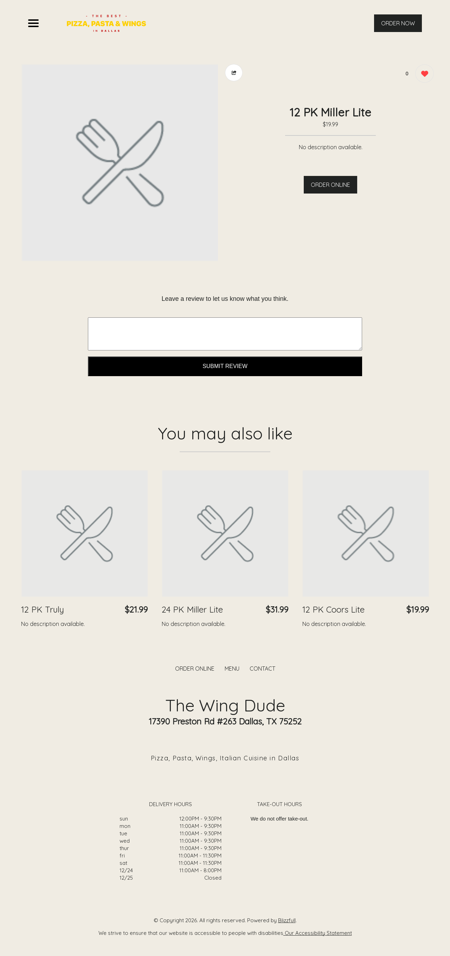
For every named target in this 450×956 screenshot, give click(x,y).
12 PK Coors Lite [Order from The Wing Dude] (333, 609)
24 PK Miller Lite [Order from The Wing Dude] (192, 609)
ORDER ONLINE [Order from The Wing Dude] (194, 668)
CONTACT (262, 668)
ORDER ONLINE (330, 184)
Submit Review (225, 366)
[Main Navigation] (33, 23)
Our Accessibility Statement (317, 933)
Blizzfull (287, 920)
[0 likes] (423, 74)
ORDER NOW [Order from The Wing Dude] (398, 23)
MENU (232, 668)
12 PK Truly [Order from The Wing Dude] (42, 609)
